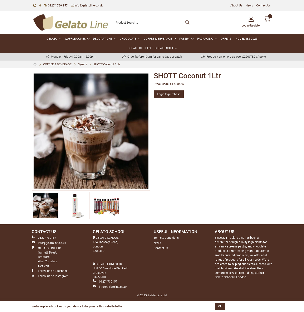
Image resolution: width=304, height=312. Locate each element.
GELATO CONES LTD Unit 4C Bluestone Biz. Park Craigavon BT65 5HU (110, 270)
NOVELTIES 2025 (246, 38)
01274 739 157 (56, 5)
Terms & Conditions (166, 237)
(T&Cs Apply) (257, 56)
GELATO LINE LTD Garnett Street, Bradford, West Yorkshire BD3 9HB (46, 256)
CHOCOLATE (128, 38)
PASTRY (184, 38)
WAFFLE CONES (75, 38)
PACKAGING (205, 38)
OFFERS (226, 38)
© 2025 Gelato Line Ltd (152, 295)
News (249, 5)
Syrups (82, 64)
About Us (236, 5)
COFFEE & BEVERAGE (158, 38)
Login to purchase (168, 94)
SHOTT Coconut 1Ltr (106, 64)
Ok (220, 306)
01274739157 (44, 237)
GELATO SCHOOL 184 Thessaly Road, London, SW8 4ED (106, 244)
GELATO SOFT (164, 48)
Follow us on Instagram (50, 276)
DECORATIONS (102, 38)
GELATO (51, 38)
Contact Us (263, 5)
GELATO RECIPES (139, 48)
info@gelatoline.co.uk (87, 5)
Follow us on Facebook (50, 271)
